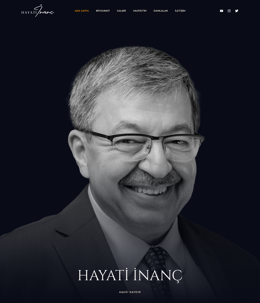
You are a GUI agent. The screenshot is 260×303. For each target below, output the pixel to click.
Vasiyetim (139, 10)
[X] (236, 10)
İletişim (180, 10)
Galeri (121, 10)
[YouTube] (221, 10)
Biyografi (103, 10)
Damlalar (161, 10)
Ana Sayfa (82, 10)
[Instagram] (229, 10)
